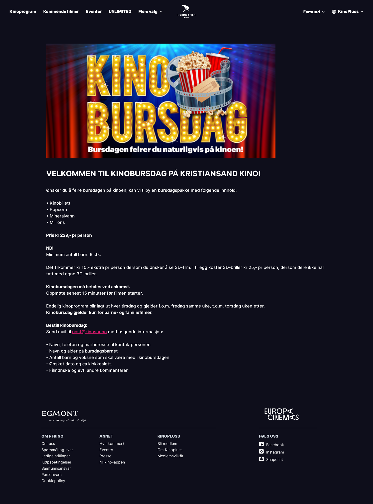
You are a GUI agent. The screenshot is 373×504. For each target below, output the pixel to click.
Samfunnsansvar (56, 468)
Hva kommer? (111, 443)
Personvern (51, 474)
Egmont (64, 416)
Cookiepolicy (53, 480)
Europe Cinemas (281, 414)
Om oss (48, 443)
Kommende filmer (61, 12)
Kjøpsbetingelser (56, 462)
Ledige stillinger (55, 456)
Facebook (275, 444)
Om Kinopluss (169, 449)
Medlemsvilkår (170, 456)
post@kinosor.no (89, 331)
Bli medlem (167, 443)
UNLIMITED (120, 12)
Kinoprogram (23, 12)
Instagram (275, 452)
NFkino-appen (112, 462)
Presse (105, 456)
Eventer (94, 12)
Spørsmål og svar (57, 449)
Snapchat (274, 459)
